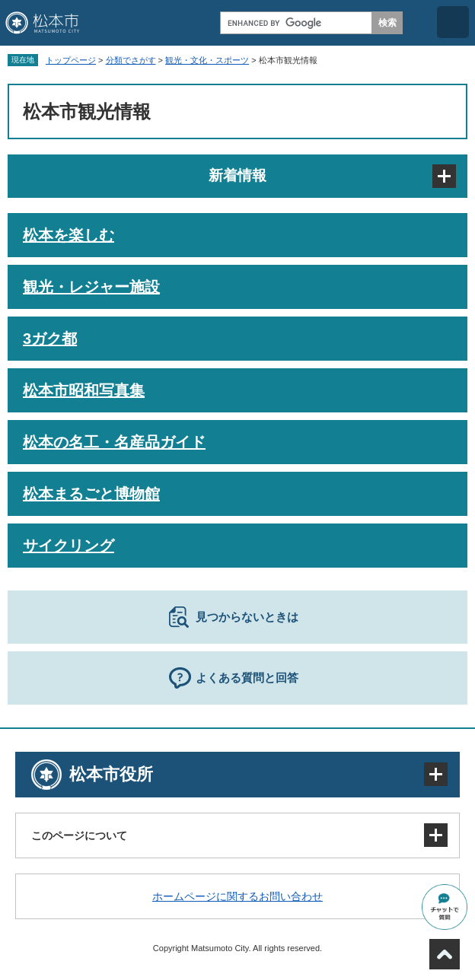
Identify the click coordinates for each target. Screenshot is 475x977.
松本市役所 (111, 774)
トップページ (71, 60)
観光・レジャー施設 (91, 286)
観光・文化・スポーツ (207, 60)
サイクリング (68, 545)
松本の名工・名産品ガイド (114, 442)
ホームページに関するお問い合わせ (237, 896)
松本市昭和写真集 (84, 390)
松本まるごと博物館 (91, 493)
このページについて (79, 835)
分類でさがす (131, 60)
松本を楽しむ (68, 235)
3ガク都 (50, 338)
